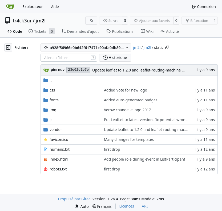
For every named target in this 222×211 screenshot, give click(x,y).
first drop (112, 149)
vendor (56, 129)
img (53, 109)
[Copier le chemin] (167, 47)
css (52, 90)
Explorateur (32, 6)
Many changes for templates (129, 139)
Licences (126, 206)
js (51, 119)
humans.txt (60, 149)
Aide (55, 6)
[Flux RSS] (91, 21)
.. (47, 80)
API (145, 206)
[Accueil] (10, 6)
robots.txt (58, 169)
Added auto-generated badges (131, 99)
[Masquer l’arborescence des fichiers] (8, 47)
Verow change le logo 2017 (127, 109)
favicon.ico (59, 139)
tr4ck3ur (22, 20)
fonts (54, 99)
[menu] (81, 206)
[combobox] (69, 58)
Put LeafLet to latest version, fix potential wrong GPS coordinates (160, 119)
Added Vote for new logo (125, 90)
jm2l (41, 20)
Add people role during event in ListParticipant (144, 159)
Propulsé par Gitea (74, 198)
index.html (59, 159)
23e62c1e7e (78, 70)
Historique (115, 57)
